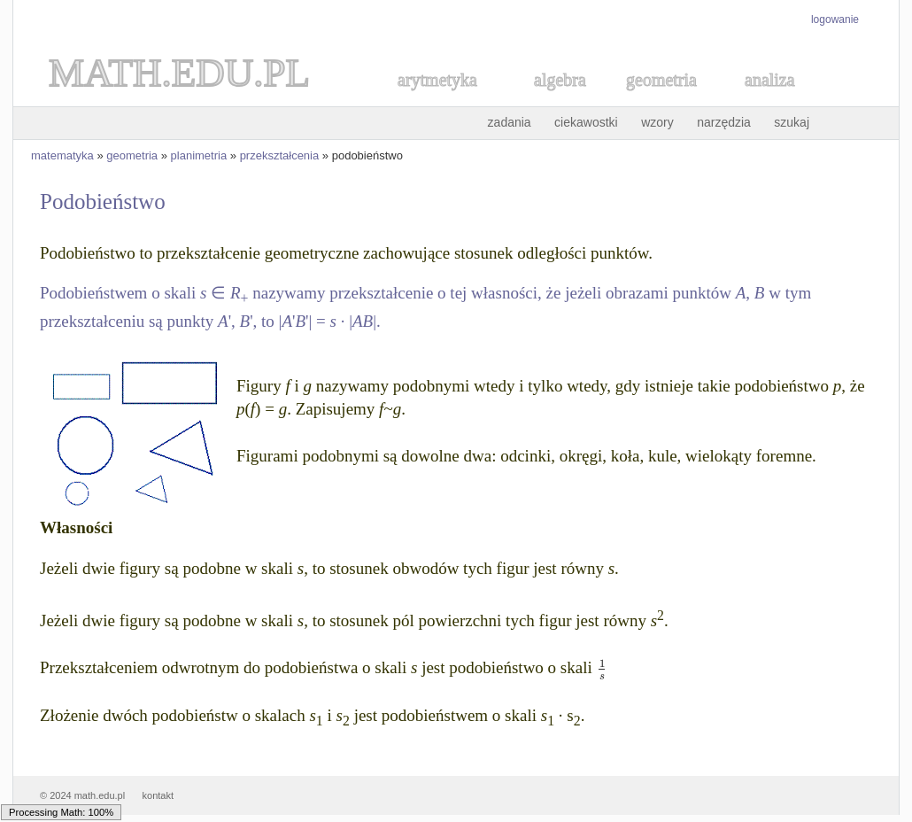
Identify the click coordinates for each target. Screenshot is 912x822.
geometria (132, 155)
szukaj (791, 122)
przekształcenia (280, 155)
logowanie (835, 19)
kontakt (158, 795)
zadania (509, 122)
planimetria (199, 155)
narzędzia (724, 122)
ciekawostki (586, 122)
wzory (657, 122)
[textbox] (602, 667)
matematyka (62, 155)
